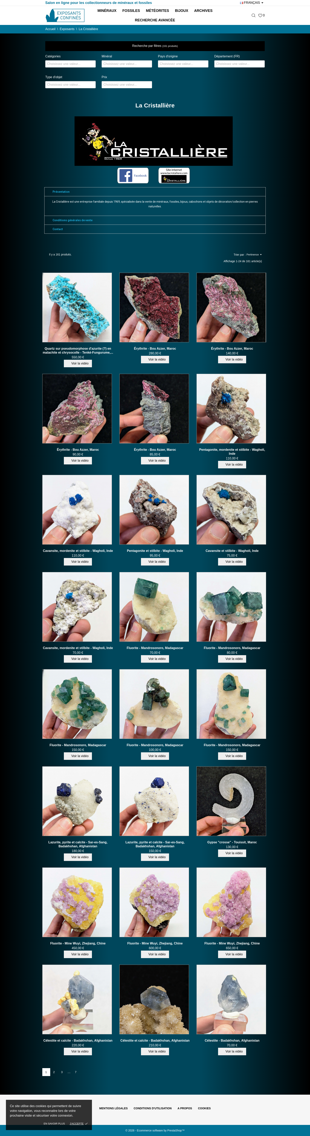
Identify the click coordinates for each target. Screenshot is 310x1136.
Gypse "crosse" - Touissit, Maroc (232, 842)
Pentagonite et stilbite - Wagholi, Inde (155, 550)
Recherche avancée (155, 20)
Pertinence (254, 254)
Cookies (204, 1108)
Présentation (61, 191)
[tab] (155, 191)
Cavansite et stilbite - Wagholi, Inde (232, 550)
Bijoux (181, 11)
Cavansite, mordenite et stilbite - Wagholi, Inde (78, 550)
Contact (58, 229)
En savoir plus (54, 1123)
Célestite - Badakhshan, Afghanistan (232, 1040)
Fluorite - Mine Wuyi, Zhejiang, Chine (78, 943)
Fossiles (131, 11)
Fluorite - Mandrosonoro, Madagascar (155, 648)
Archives (203, 11)
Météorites (157, 11)
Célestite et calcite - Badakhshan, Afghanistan (77, 1040)
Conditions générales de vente (73, 220)
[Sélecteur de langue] (252, 2)
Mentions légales (113, 1108)
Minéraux (106, 11)
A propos (185, 1108)
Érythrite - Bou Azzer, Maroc (155, 348)
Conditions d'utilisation (153, 1108)
